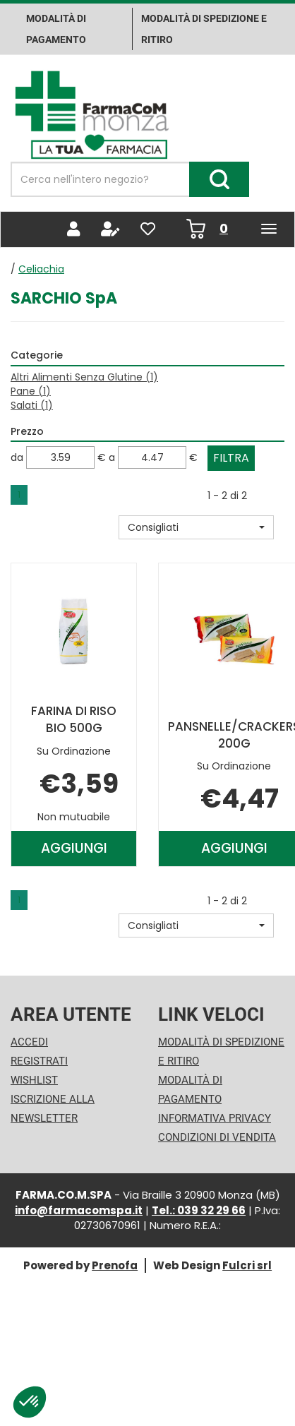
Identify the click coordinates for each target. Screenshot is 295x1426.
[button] (196, 527)
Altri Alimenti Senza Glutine (84, 377)
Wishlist (34, 1080)
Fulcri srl (247, 1265)
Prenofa (115, 1265)
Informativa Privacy (214, 1118)
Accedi (29, 1042)
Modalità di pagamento (56, 29)
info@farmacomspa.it (79, 1210)
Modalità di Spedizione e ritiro (204, 29)
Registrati (39, 1061)
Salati (32, 405)
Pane (31, 391)
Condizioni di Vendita (217, 1137)
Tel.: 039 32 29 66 (199, 1210)
